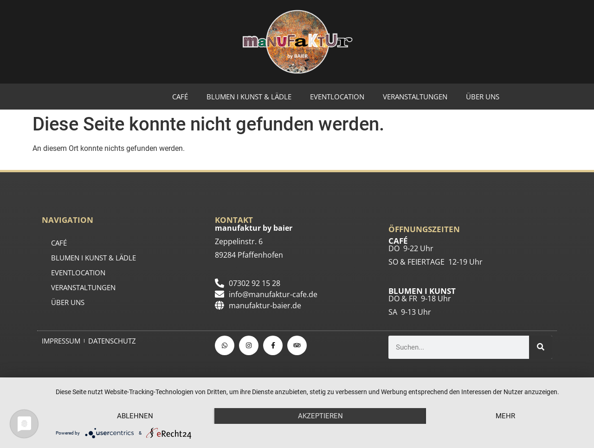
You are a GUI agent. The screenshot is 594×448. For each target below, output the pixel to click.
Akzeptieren (320, 416)
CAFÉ (180, 96)
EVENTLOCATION (337, 96)
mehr (505, 416)
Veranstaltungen (415, 96)
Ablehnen (135, 416)
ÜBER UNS (482, 96)
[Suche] (540, 347)
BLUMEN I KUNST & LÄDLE (249, 96)
